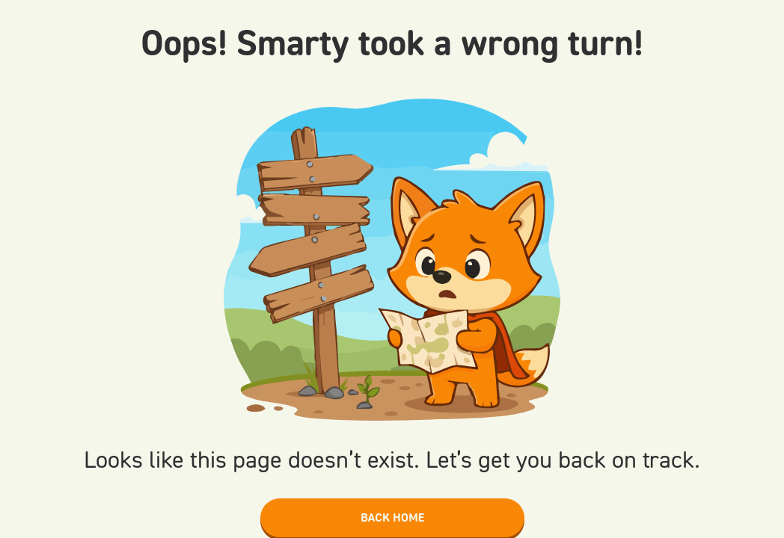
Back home (392, 517)
